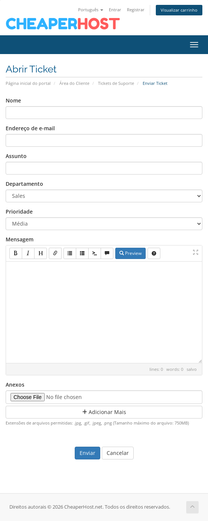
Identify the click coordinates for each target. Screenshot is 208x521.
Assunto (16, 156)
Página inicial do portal (28, 83)
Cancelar (118, 452)
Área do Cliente (74, 83)
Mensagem (19, 239)
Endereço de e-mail (30, 128)
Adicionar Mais (104, 412)
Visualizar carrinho (179, 10)
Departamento (24, 183)
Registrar (136, 9)
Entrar (115, 9)
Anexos (15, 384)
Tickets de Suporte (116, 83)
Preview (130, 253)
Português (90, 9)
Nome (13, 100)
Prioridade (19, 211)
